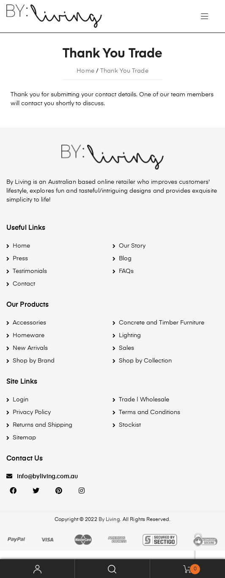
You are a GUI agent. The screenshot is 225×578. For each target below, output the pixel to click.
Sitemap (24, 438)
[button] (42, 476)
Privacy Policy (32, 412)
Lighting (130, 335)
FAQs (126, 271)
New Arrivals (30, 348)
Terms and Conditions (149, 412)
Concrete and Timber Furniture (161, 323)
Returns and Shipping (42, 425)
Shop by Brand (34, 361)
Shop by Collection (145, 361)
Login (20, 400)
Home (21, 246)
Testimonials (30, 271)
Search (112, 568)
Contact (24, 284)
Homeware (28, 335)
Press (20, 259)
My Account (37, 568)
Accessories (29, 323)
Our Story (132, 246)
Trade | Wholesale (144, 400)
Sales (126, 348)
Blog (125, 259)
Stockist (130, 425)
